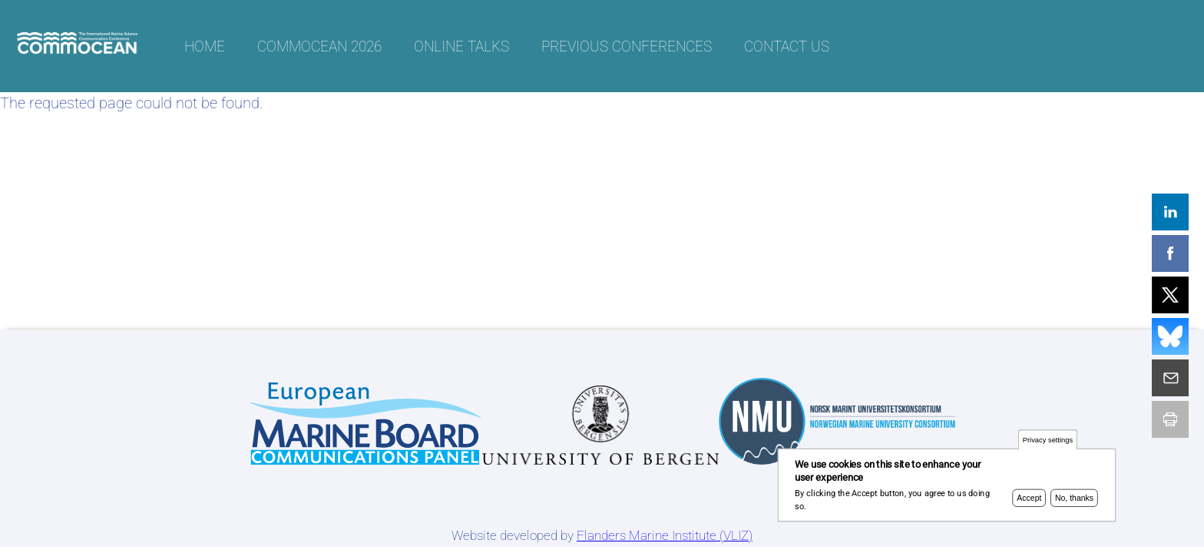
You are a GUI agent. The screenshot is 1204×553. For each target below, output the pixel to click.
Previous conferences (626, 46)
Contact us (786, 46)
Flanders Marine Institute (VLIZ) (664, 535)
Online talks (461, 46)
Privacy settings (1048, 442)
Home (204, 46)
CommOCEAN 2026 (319, 46)
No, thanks (1074, 500)
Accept (1029, 500)
